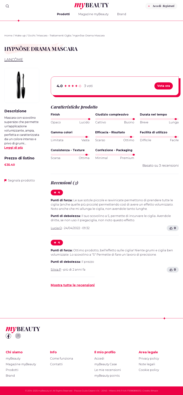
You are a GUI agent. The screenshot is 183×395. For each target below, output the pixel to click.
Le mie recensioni (107, 370)
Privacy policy (149, 358)
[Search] (7, 6)
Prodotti (63, 14)
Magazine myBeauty (93, 14)
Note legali (147, 364)
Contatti (56, 364)
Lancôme (13, 60)
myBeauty (13, 358)
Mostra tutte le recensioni (73, 285)
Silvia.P (56, 269)
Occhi (31, 35)
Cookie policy (149, 370)
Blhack (154, 390)
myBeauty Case (105, 364)
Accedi (99, 358)
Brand (121, 14)
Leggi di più (13, 147)
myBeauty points (107, 375)
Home (8, 35)
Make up (20, 35)
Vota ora (163, 86)
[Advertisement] (21, 241)
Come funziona (61, 358)
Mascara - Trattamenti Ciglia (54, 35)
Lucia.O (56, 228)
